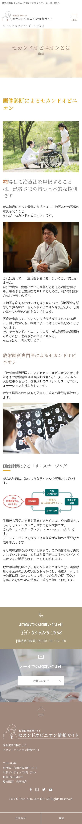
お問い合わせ (41, 681)
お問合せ (20, 818)
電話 (61, 818)
